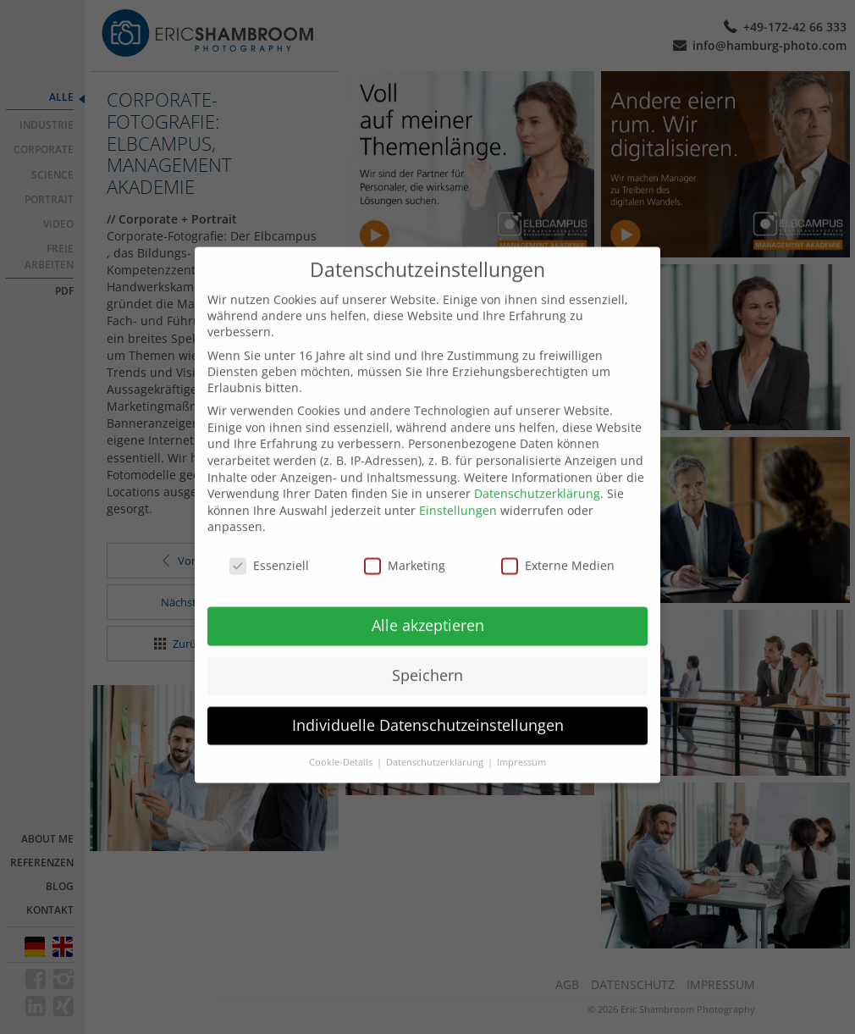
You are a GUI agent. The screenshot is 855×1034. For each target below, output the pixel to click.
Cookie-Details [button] (342, 746)
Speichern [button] (427, 659)
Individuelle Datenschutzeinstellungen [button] (428, 709)
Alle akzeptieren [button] (428, 609)
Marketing (404, 550)
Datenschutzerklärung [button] (436, 746)
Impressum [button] (521, 746)
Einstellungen (458, 494)
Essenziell (269, 550)
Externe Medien (558, 550)
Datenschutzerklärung (537, 478)
